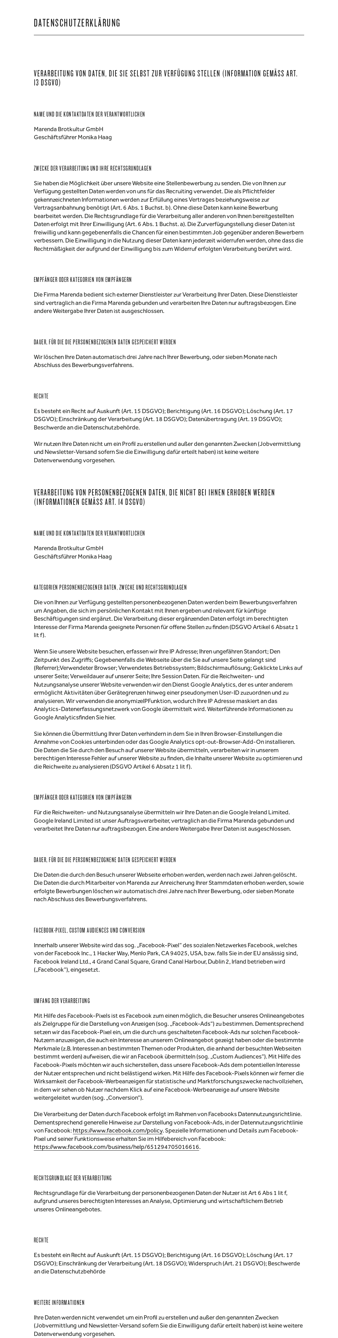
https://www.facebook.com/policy (118, 1130)
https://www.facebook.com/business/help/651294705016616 (116, 1146)
